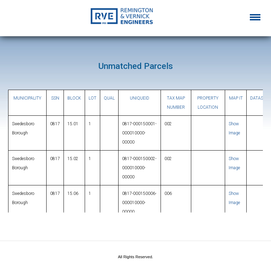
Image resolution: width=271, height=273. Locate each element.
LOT (92, 98)
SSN (55, 98)
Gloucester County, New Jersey (135, 18)
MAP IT (236, 98)
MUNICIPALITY (27, 98)
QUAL (109, 98)
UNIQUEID (139, 98)
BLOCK (74, 98)
